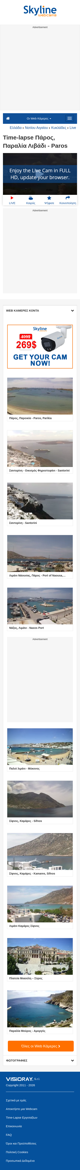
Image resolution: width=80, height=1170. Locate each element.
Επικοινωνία (14, 1126)
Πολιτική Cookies (17, 1152)
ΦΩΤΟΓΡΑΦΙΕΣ (40, 1060)
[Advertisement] (40, 70)
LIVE (12, 200)
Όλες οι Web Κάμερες (40, 1046)
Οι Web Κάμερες (39, 118)
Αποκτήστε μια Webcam (21, 1109)
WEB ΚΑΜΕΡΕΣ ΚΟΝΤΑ (40, 310)
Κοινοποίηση (67, 200)
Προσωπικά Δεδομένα (20, 1160)
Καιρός (30, 200)
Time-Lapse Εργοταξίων (21, 1117)
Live (73, 128)
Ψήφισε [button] (49, 200)
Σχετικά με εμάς (16, 1100)
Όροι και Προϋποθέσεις (21, 1143)
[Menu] (69, 118)
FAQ (9, 1134)
